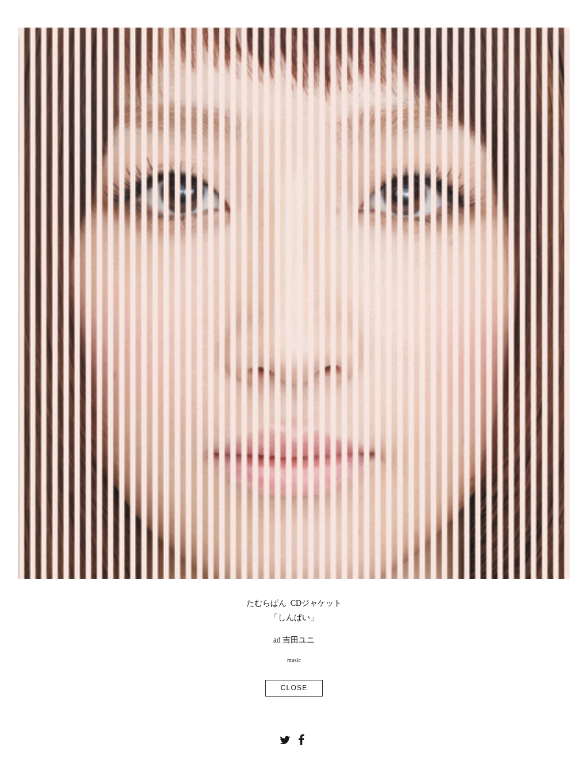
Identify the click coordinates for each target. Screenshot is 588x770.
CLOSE (294, 688)
